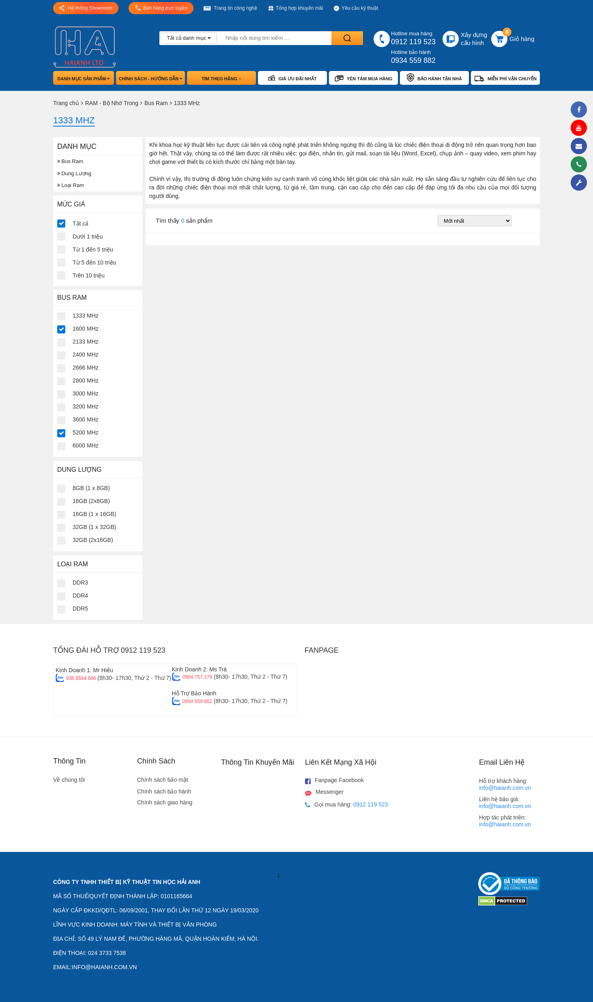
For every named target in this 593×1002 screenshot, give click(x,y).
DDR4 (80, 595)
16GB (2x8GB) (91, 501)
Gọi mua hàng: (346, 804)
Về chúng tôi (69, 779)
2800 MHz (86, 380)
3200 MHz (86, 406)
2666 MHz (86, 367)
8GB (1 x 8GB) (91, 488)
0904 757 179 (197, 677)
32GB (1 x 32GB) (94, 527)
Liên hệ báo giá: (505, 802)
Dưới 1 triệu (88, 236)
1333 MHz (86, 315)
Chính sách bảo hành (164, 791)
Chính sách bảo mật (162, 779)
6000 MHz (86, 445)
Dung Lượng (74, 173)
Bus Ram (70, 161)
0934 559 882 (197, 701)
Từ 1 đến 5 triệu (93, 249)
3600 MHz (86, 419)
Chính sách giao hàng (164, 802)
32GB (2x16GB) (93, 540)
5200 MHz (86, 432)
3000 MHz (86, 393)
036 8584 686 (81, 678)
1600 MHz (86, 328)
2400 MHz (86, 354)
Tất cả (80, 223)
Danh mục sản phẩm (84, 78)
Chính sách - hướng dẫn (150, 78)
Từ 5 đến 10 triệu (94, 262)
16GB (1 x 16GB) (94, 514)
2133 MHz (86, 341)
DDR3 (80, 582)
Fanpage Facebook (334, 781)
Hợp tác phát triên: (505, 821)
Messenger (324, 792)
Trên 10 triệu (89, 275)
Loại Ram (70, 185)
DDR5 (80, 608)
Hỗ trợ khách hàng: (505, 784)
